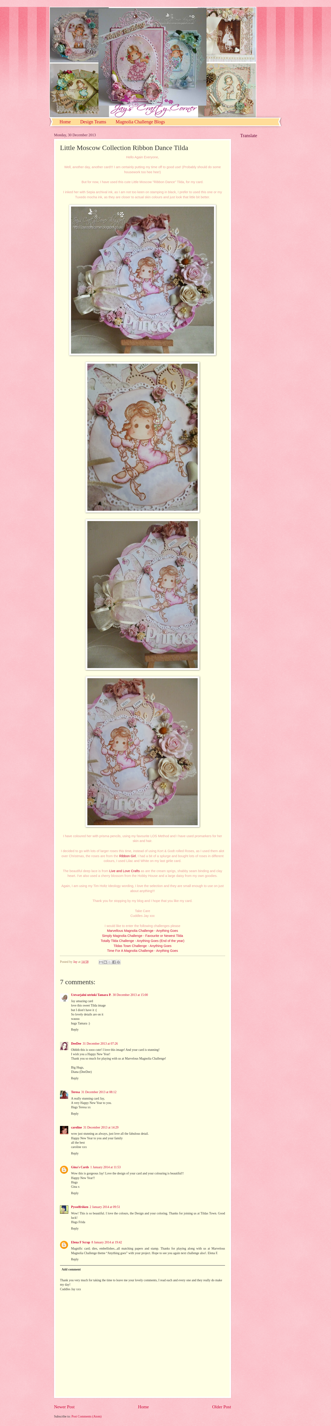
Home (65, 121)
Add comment (71, 1269)
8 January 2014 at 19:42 (106, 1242)
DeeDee (76, 1043)
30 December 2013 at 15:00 (130, 995)
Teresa (75, 1092)
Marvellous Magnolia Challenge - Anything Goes (142, 931)
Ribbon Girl (127, 856)
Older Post (221, 1406)
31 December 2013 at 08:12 (98, 1092)
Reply (75, 1029)
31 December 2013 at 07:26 (100, 1043)
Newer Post (64, 1406)
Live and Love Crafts (124, 871)
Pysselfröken (79, 1207)
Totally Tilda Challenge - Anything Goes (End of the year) (142, 941)
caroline (76, 1127)
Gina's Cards (80, 1167)
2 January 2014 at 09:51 (105, 1207)
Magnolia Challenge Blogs (140, 121)
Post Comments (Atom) (86, 1416)
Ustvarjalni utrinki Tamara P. (91, 995)
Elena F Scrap (80, 1242)
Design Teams (93, 121)
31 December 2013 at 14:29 (100, 1127)
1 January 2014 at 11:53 (105, 1167)
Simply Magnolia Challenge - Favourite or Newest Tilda (142, 936)
